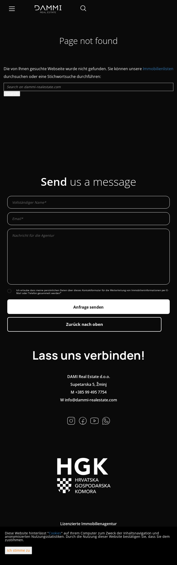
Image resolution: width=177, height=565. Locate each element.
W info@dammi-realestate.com (88, 400)
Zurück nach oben (84, 324)
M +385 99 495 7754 (89, 392)
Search (12, 93)
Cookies (55, 533)
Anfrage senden (88, 307)
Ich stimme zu (18, 550)
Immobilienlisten (158, 68)
